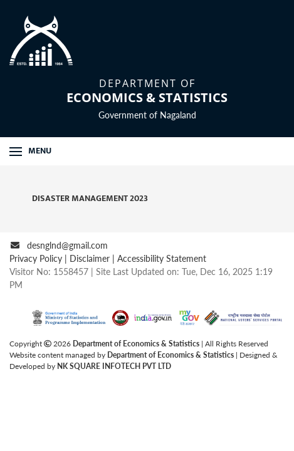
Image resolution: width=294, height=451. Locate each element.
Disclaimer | (93, 258)
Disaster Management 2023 (82, 198)
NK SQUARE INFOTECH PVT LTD (114, 366)
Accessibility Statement (161, 258)
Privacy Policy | (39, 258)
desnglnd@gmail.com (67, 245)
